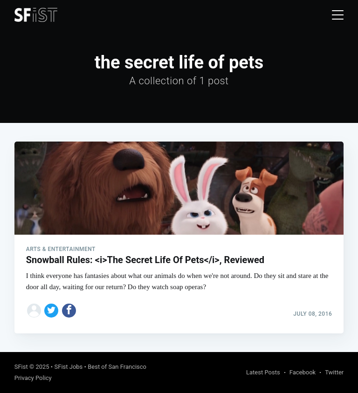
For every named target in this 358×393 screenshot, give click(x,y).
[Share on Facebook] (69, 310)
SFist (21, 366)
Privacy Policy (33, 377)
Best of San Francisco (117, 366)
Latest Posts (263, 372)
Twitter (334, 372)
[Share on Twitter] (51, 310)
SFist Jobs (68, 366)
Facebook (302, 372)
